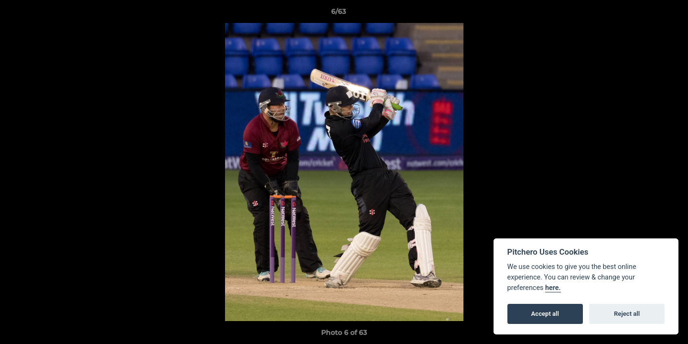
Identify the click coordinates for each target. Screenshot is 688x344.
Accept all (545, 313)
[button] (648, 14)
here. (553, 288)
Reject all (627, 313)
